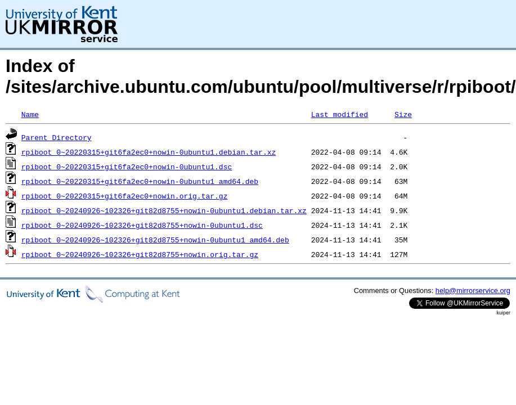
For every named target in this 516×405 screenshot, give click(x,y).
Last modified (339, 114)
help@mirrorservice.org (473, 290)
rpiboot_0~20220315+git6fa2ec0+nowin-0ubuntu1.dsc (126, 166)
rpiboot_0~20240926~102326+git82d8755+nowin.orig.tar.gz (139, 254)
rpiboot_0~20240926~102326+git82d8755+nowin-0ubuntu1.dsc (142, 225)
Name (30, 114)
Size (403, 114)
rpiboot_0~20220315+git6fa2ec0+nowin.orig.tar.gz (124, 196)
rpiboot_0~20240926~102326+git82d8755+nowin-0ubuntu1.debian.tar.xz (164, 210)
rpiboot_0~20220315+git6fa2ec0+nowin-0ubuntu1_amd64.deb (139, 181)
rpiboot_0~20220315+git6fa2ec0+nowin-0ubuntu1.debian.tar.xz (148, 152)
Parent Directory (56, 137)
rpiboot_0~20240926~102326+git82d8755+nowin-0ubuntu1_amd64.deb (155, 240)
